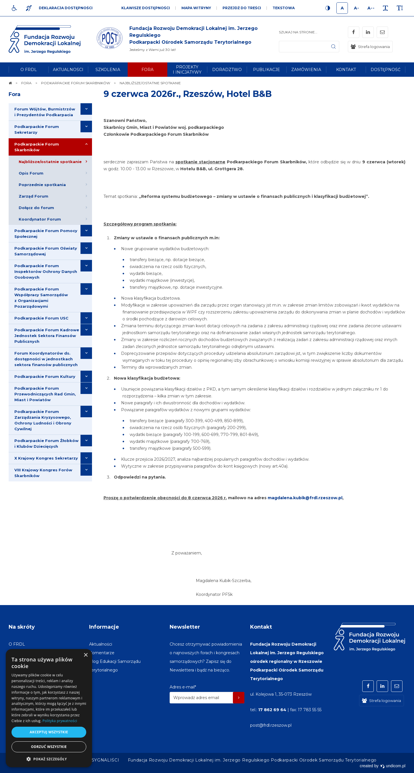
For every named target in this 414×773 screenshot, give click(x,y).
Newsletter (185, 627)
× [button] (85, 655)
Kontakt (261, 627)
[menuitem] (28, 69)
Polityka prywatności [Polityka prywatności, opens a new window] (60, 720)
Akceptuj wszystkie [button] (49, 732)
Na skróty (22, 627)
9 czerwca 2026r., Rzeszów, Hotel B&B (187, 94)
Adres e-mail (183, 687)
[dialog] (49, 708)
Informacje (104, 627)
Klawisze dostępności (145, 8)
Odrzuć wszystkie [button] (49, 746)
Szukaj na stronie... (298, 32)
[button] (49, 758)
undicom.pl (392, 766)
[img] (187, 39)
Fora (14, 94)
